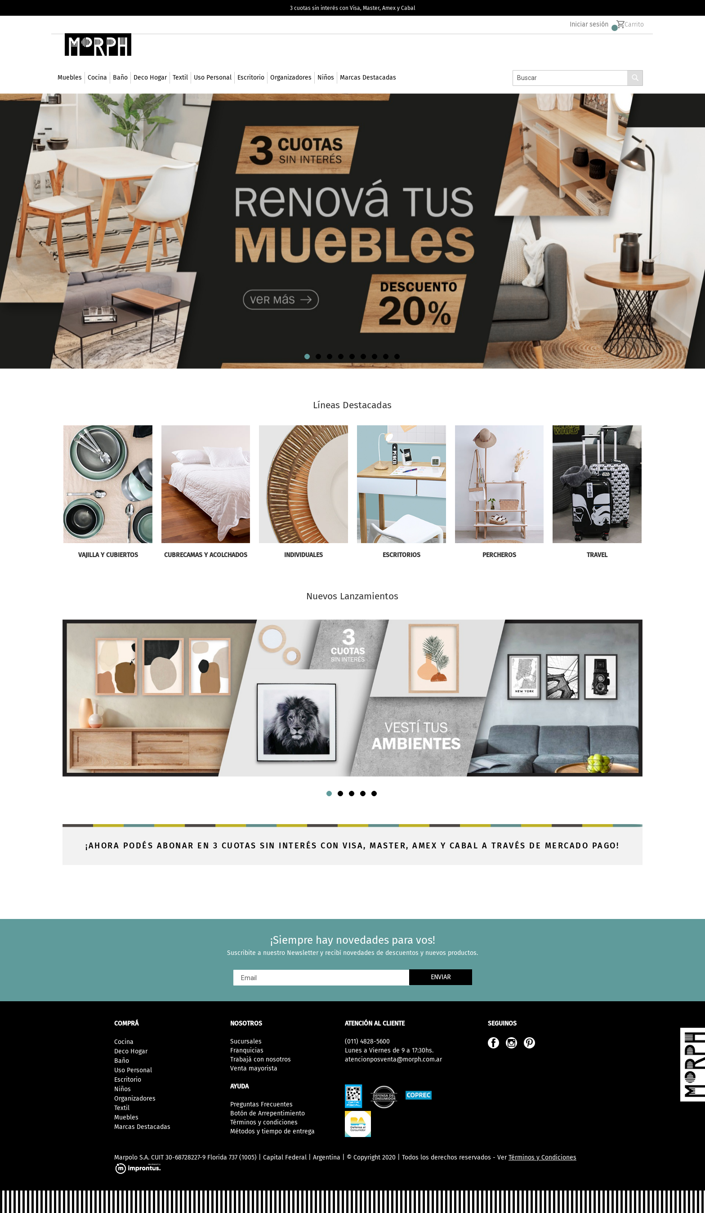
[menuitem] (70, 91)
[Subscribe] (440, 977)
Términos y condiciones (264, 1122)
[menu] (227, 91)
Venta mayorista (253, 1068)
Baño (121, 1061)
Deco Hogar (130, 1051)
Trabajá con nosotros (260, 1059)
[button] (307, 369)
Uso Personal (133, 1070)
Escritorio (127, 1080)
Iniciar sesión (589, 27)
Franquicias (246, 1050)
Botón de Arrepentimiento (267, 1113)
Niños (122, 1089)
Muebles (126, 1117)
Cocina (124, 1042)
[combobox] (578, 91)
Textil (121, 1108)
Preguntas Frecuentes (261, 1104)
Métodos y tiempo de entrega (272, 1131)
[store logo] (95, 58)
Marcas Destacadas (142, 1127)
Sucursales (246, 1041)
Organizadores (135, 1098)
